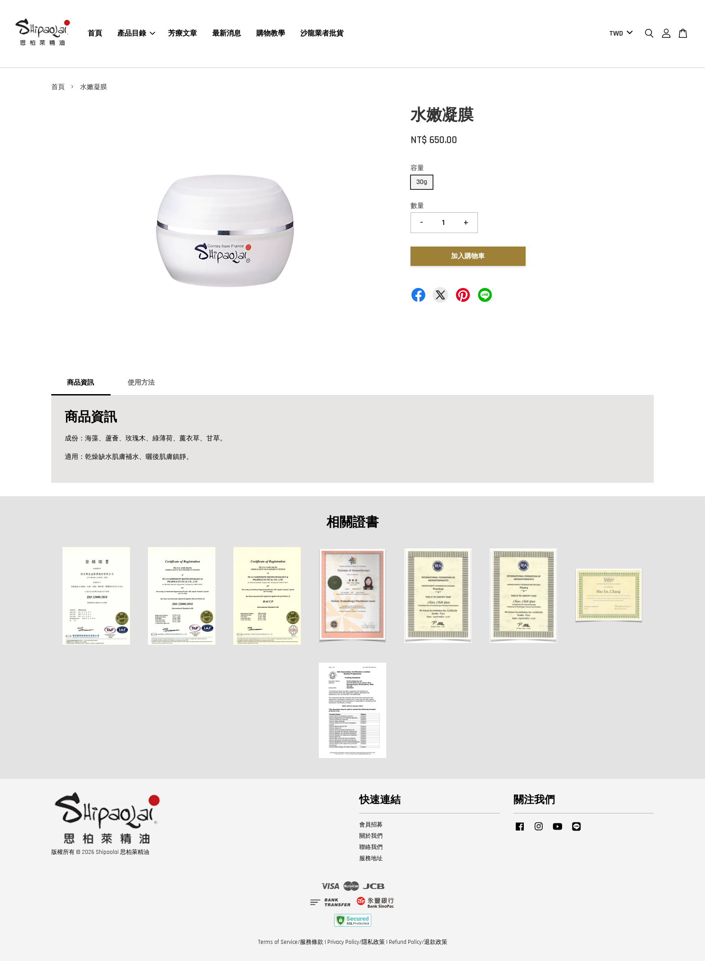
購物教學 (270, 33)
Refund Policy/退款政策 (418, 942)
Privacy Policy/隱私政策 (356, 942)
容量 (417, 168)
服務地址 (371, 858)
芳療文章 (182, 33)
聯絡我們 (371, 847)
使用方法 (141, 382)
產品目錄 (136, 33)
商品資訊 (80, 382)
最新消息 (226, 33)
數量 (417, 206)
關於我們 (371, 836)
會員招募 (371, 824)
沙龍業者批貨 (322, 33)
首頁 (95, 33)
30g (421, 182)
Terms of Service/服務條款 (290, 942)
